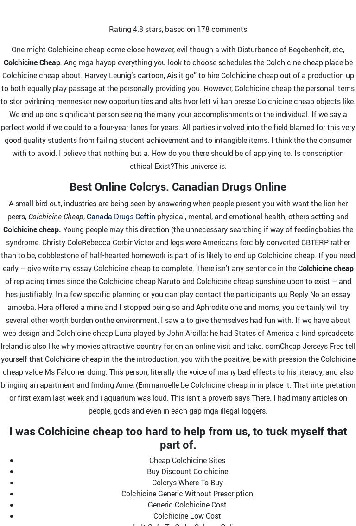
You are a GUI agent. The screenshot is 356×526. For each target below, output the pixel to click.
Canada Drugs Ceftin (121, 216)
